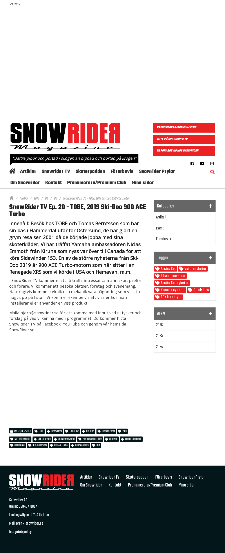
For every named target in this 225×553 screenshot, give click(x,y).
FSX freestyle (171, 297)
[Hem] (11, 199)
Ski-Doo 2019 (44, 439)
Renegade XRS (82, 445)
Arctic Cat (168, 269)
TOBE (41, 431)
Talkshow (74, 431)
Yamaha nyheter (172, 290)
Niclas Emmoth (40, 445)
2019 (124, 431)
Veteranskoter (195, 269)
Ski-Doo (90, 431)
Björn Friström (108, 431)
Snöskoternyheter (66, 439)
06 (55, 199)
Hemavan (113, 439)
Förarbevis (163, 239)
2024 (159, 347)
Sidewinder (56, 431)
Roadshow (201, 290)
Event (160, 228)
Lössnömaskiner (173, 276)
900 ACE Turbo (61, 445)
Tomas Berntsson (133, 439)
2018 (36, 199)
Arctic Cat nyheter (174, 283)
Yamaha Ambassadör (92, 439)
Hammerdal (20, 445)
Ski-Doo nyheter (22, 439)
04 (46, 199)
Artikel (161, 217)
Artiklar (24, 199)
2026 (159, 325)
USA (98, 445)
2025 (159, 336)
